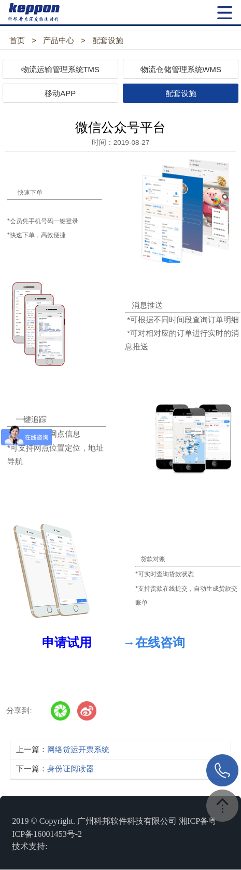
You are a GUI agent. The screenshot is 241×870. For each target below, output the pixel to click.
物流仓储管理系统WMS (180, 69)
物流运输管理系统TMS (60, 69)
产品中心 (58, 40)
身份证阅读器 (70, 769)
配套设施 (107, 40)
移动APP (60, 93)
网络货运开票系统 (78, 749)
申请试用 (67, 642)
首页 (17, 40)
